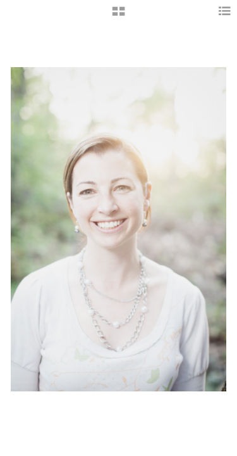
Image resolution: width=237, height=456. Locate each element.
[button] (118, 15)
